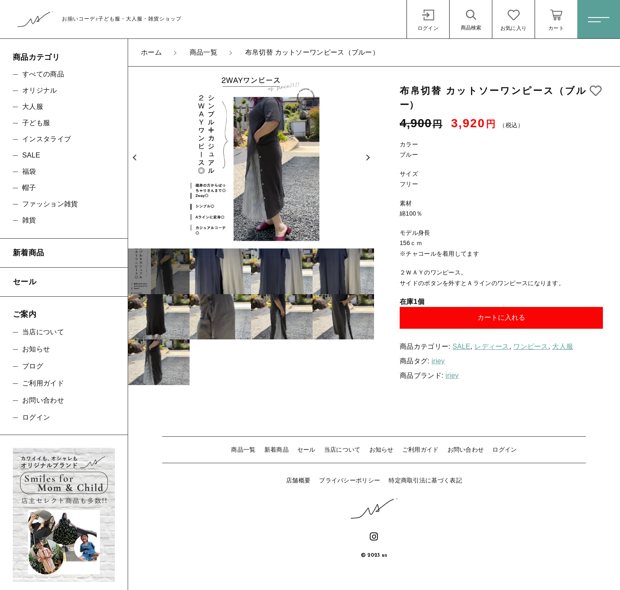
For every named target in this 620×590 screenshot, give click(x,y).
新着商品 (276, 449)
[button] (134, 157)
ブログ (32, 366)
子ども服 (36, 122)
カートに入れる (501, 317)
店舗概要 (298, 480)
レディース (491, 346)
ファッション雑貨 (50, 203)
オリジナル (39, 90)
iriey (438, 361)
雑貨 (29, 220)
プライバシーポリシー (349, 480)
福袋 (29, 171)
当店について (342, 449)
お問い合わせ (465, 449)
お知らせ (381, 449)
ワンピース (530, 346)
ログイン (504, 449)
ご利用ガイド (420, 449)
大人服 (562, 346)
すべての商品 (43, 74)
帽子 (29, 187)
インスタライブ (46, 139)
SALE (462, 346)
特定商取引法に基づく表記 (425, 480)
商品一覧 (243, 449)
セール (306, 449)
